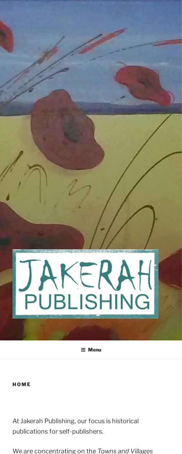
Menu (91, 350)
